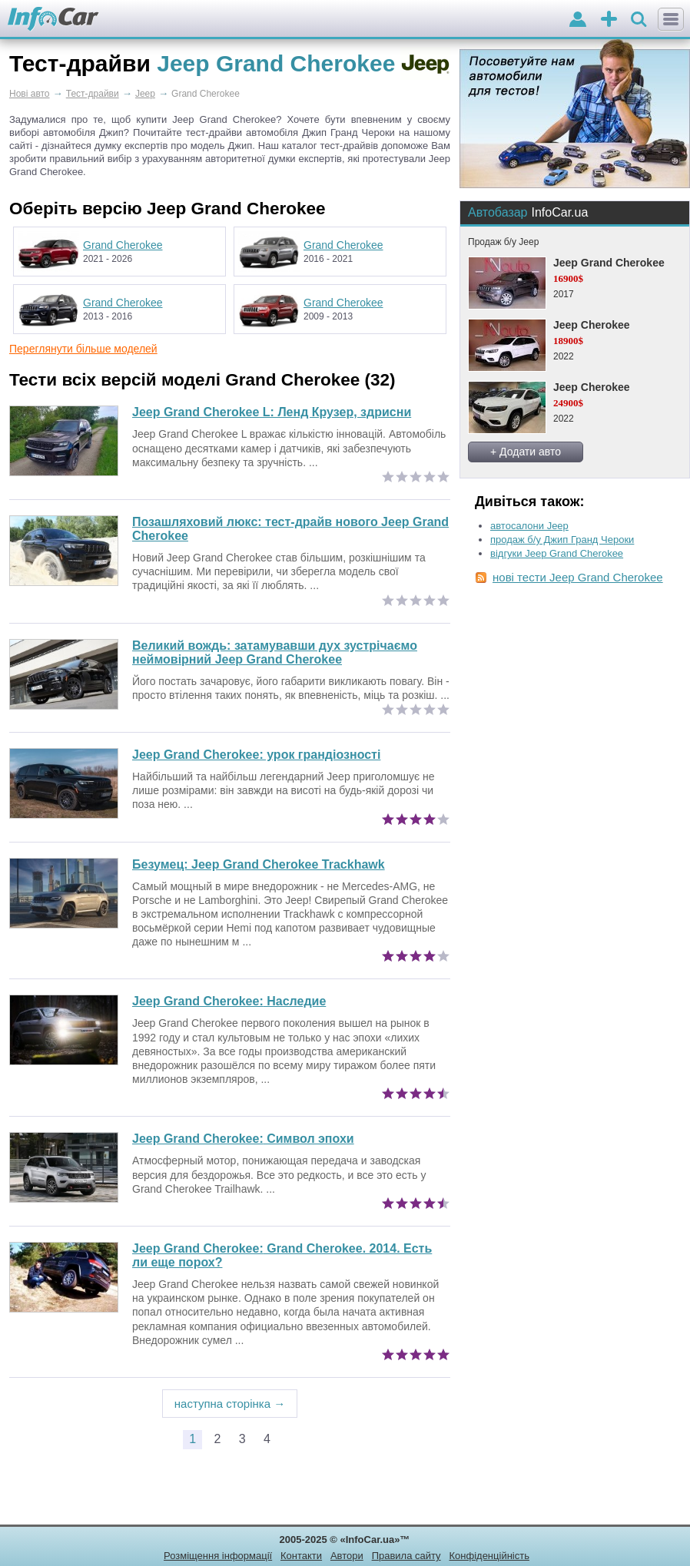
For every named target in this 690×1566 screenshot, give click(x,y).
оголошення (609, 20)
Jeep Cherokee (591, 325)
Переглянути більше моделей (83, 349)
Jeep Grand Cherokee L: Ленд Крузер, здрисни (271, 412)
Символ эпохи (243, 1138)
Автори (346, 1555)
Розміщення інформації (218, 1555)
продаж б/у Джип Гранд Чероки (562, 539)
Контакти (301, 1555)
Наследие (229, 1001)
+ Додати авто (525, 451)
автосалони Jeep (529, 525)
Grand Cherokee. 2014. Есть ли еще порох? (282, 1255)
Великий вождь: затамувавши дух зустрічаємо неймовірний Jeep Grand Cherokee (274, 652)
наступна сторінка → (230, 1403)
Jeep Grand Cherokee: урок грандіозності (256, 754)
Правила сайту (406, 1555)
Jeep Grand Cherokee (609, 263)
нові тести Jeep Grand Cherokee (578, 577)
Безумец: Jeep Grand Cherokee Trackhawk (258, 864)
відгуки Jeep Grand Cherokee (556, 553)
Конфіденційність (489, 1555)
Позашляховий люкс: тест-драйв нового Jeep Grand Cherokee (290, 528)
